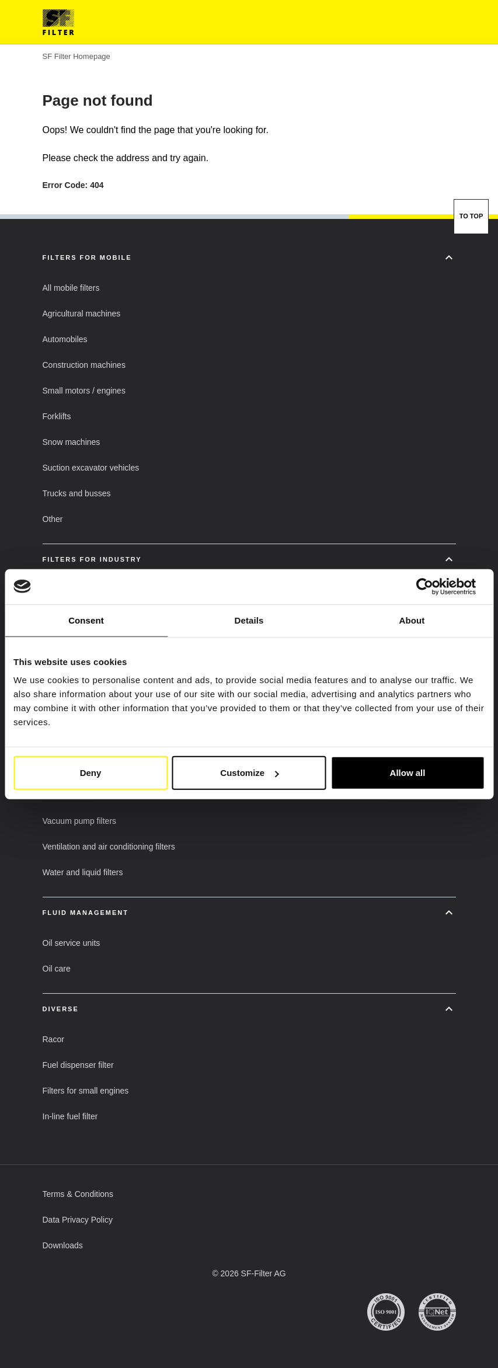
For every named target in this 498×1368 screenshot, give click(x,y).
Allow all (408, 773)
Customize (249, 773)
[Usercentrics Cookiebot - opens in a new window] (433, 586)
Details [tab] (249, 620)
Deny (91, 773)
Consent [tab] (86, 620)
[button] (71, 288)
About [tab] (412, 620)
